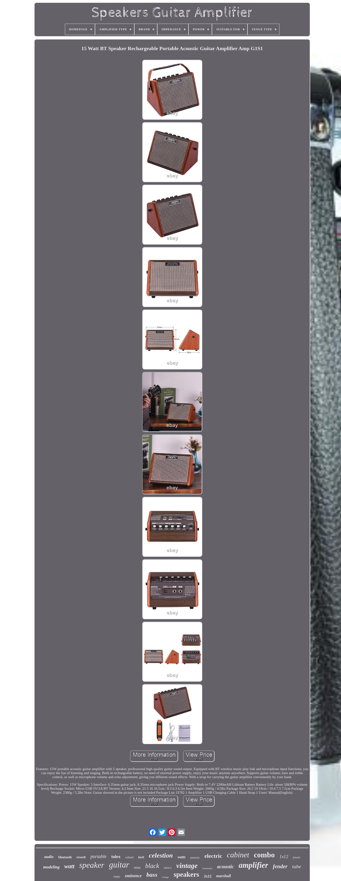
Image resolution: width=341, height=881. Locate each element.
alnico (168, 867)
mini (137, 867)
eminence (133, 875)
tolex (116, 856)
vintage (186, 865)
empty (116, 876)
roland (129, 857)
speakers (186, 874)
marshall (223, 876)
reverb (81, 857)
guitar (119, 864)
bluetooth (65, 857)
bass (151, 874)
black (152, 865)
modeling (51, 867)
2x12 (207, 876)
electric (213, 856)
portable (98, 856)
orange (165, 877)
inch (141, 857)
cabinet (238, 854)
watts (182, 857)
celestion (161, 855)
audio (49, 857)
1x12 (283, 856)
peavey (195, 857)
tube (296, 866)
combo (264, 855)
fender (280, 866)
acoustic (225, 866)
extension (207, 868)
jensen (296, 857)
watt (69, 866)
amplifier (253, 865)
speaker (91, 865)
